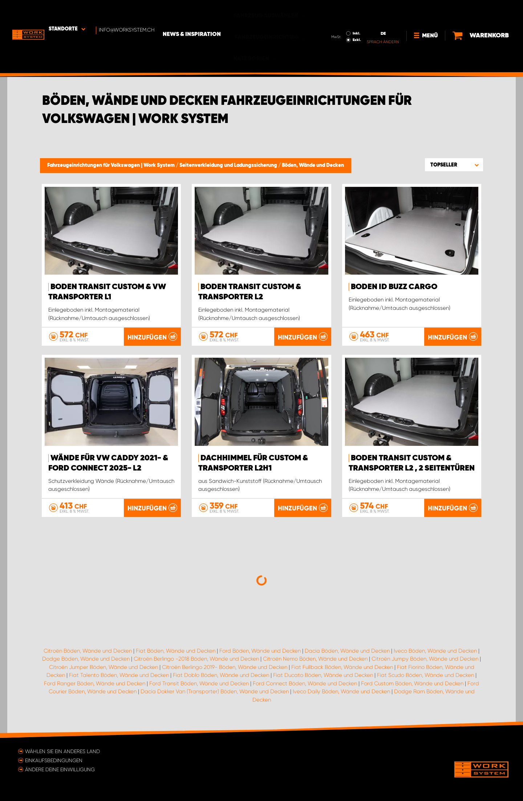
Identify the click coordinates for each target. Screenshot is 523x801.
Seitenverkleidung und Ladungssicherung (228, 165)
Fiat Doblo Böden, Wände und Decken (221, 674)
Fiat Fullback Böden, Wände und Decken (342, 667)
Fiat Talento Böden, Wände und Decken (119, 674)
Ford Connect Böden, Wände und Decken (305, 683)
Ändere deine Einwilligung (60, 769)
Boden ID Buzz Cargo (394, 287)
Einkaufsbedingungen (53, 760)
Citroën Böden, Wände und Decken (88, 650)
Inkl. (354, 10)
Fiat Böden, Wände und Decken (175, 650)
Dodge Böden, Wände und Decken (86, 658)
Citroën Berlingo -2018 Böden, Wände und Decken (196, 658)
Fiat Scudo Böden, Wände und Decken (425, 674)
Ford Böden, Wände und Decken (260, 650)
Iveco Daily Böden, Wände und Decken (341, 691)
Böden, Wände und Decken (313, 165)
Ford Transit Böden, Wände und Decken (199, 683)
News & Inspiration (212, 11)
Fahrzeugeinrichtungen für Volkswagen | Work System (111, 165)
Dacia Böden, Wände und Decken (347, 650)
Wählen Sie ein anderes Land (62, 751)
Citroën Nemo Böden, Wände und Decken (315, 658)
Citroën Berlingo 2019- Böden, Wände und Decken (224, 667)
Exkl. (354, 17)
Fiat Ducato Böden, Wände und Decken (323, 674)
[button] (454, 164)
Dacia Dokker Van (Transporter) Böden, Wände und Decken (215, 691)
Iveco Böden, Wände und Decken (435, 650)
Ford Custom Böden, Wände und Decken (412, 683)
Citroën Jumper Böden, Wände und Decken (103, 667)
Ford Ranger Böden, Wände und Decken (94, 683)
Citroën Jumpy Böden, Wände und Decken (425, 658)
